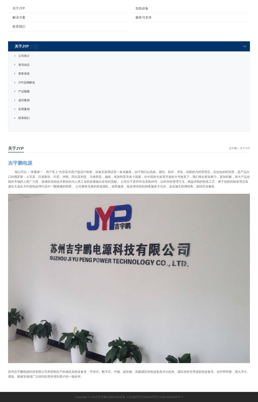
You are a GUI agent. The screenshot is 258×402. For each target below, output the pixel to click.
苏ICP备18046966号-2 (169, 397)
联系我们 (18, 26)
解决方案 (18, 17)
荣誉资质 (24, 73)
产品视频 (24, 91)
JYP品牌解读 (26, 82)
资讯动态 (24, 64)
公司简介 (24, 55)
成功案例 (24, 100)
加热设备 (141, 8)
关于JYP (18, 8)
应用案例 (24, 109)
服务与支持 (143, 17)
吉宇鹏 (233, 148)
